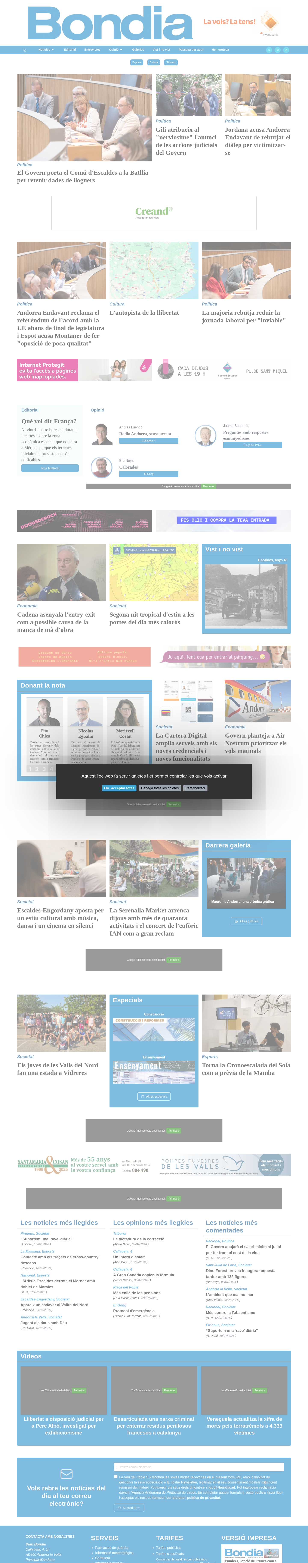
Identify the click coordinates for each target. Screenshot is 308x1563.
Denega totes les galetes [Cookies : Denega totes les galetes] (160, 788)
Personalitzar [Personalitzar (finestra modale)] (195, 788)
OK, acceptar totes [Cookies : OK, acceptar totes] (119, 788)
